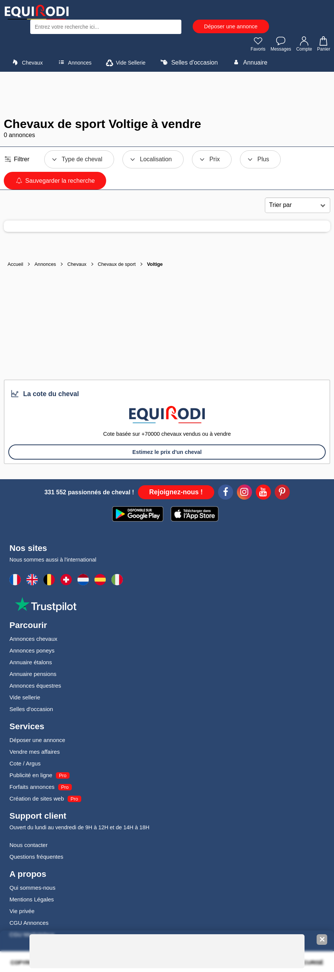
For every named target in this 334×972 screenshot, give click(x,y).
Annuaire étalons (30, 662)
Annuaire (249, 62)
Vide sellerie (24, 697)
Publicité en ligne (30, 775)
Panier (323, 44)
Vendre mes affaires (34, 751)
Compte (304, 44)
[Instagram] (244, 493)
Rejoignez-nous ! (176, 492)
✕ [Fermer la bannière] (322, 939)
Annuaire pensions (32, 674)
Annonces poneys (31, 650)
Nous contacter (28, 845)
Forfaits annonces (31, 787)
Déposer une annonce (231, 26)
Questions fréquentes (36, 856)
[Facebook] (225, 493)
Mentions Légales (31, 899)
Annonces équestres (35, 685)
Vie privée (21, 911)
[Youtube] (263, 493)
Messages (281, 44)
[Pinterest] (282, 493)
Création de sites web (36, 798)
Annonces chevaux (33, 639)
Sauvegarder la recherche (55, 180)
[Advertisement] (167, 94)
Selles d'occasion (188, 62)
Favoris (257, 44)
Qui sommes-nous (32, 887)
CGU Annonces (28, 923)
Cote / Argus (25, 763)
